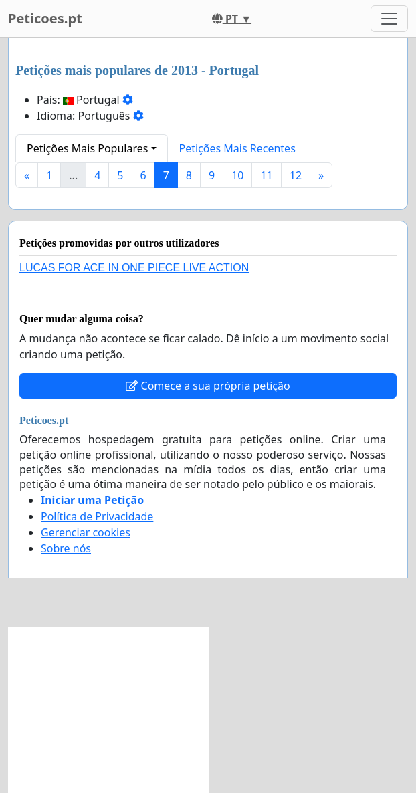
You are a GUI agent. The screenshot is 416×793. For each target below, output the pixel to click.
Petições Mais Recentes (237, 148)
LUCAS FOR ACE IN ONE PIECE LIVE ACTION (134, 267)
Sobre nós (66, 548)
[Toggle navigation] (389, 18)
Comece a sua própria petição (208, 385)
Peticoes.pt (45, 18)
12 (296, 175)
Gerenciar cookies (85, 532)
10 (237, 175)
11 (266, 175)
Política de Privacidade (97, 516)
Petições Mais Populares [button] (87, 148)
